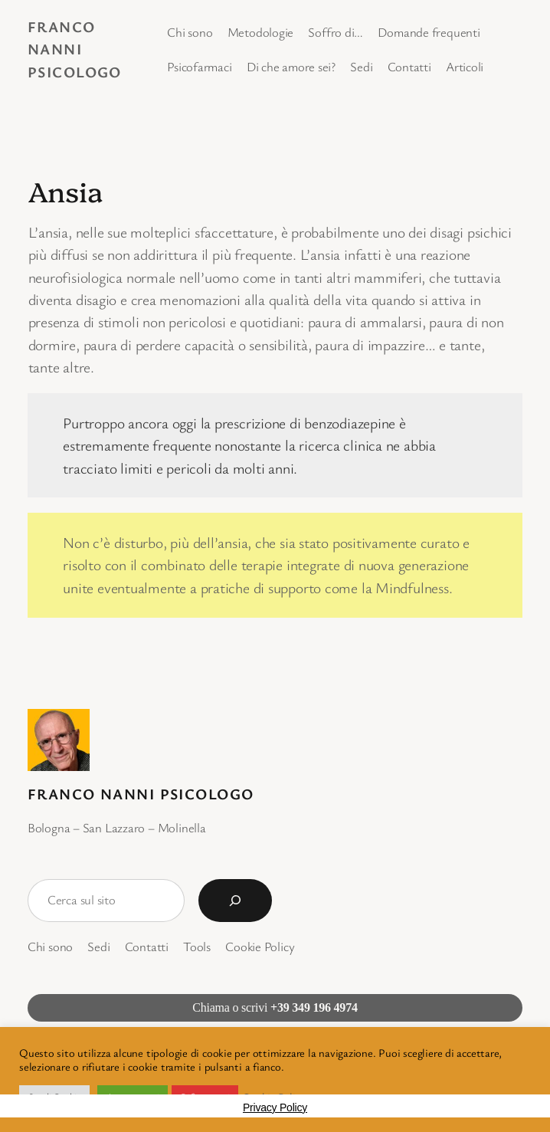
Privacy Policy (275, 1107)
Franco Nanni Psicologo (75, 49)
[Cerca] (235, 900)
